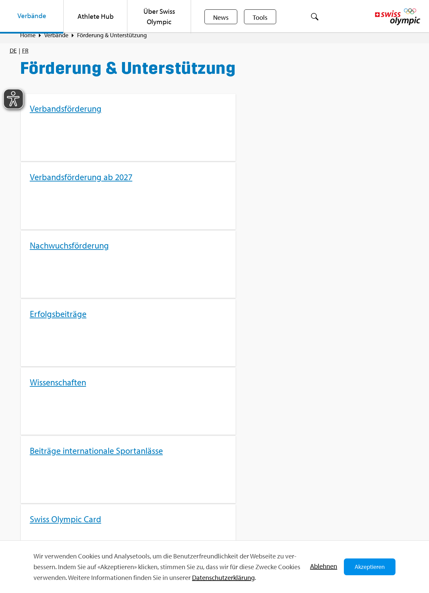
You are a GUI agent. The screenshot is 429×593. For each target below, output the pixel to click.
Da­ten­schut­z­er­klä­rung (223, 577)
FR (25, 50)
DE (13, 50)
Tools (262, 17)
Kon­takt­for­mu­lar (55, 529)
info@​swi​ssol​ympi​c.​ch (61, 518)
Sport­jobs (137, 493)
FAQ (130, 481)
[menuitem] (32, 17)
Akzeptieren (370, 567)
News (221, 17)
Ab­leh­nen (323, 566)
